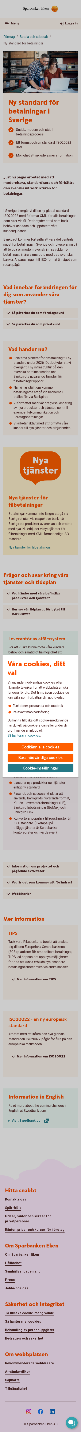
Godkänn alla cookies (40, 747)
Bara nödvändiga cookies (40, 757)
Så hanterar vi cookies (24, 735)
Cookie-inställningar (40, 768)
